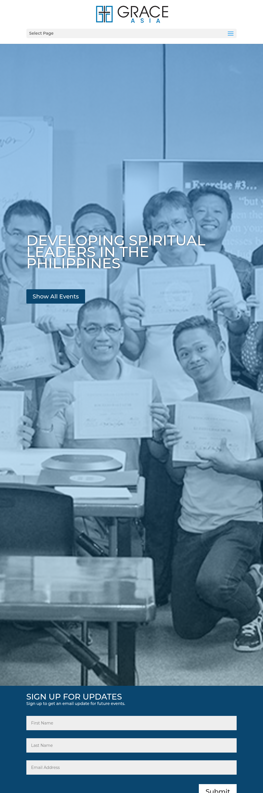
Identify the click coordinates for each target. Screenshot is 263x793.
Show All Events (56, 296)
